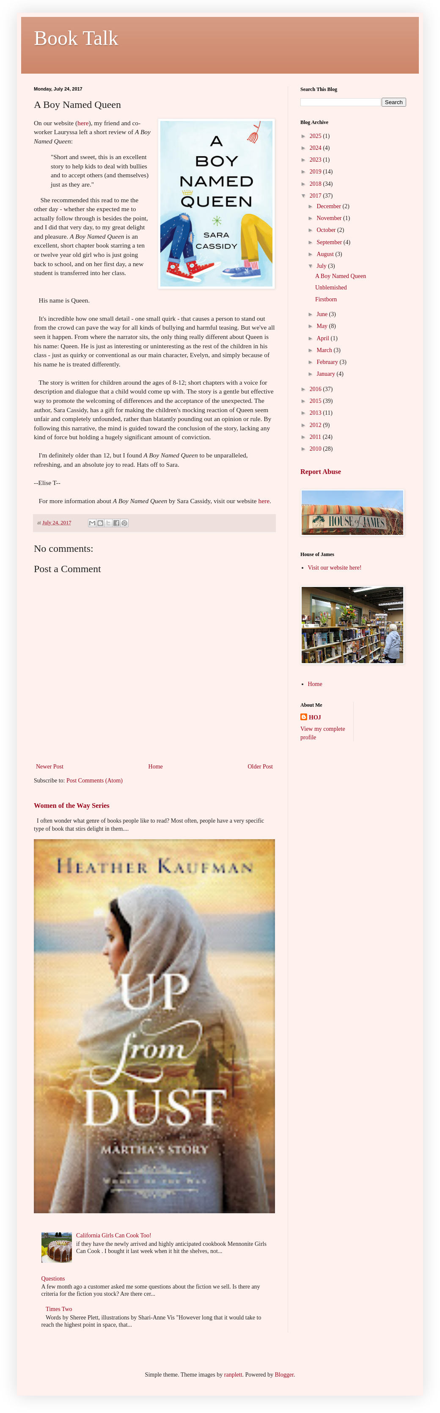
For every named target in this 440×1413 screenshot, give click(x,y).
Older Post (260, 766)
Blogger (284, 1375)
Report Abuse (320, 472)
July (322, 266)
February (327, 362)
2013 (316, 413)
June (322, 314)
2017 (316, 196)
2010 (316, 449)
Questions (53, 1278)
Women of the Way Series (72, 806)
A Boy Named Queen (340, 276)
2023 (316, 160)
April (323, 338)
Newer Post (49, 766)
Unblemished (331, 287)
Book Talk (76, 38)
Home (155, 766)
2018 (316, 184)
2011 (316, 437)
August (325, 254)
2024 (316, 148)
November (329, 218)
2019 (316, 171)
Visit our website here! (335, 568)
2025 (316, 136)
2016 (316, 389)
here (82, 123)
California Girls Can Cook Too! (113, 1235)
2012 (316, 425)
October (326, 230)
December (329, 206)
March (324, 350)
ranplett (233, 1375)
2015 (316, 401)
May (322, 326)
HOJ (315, 717)
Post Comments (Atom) (94, 780)
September (329, 242)
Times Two (59, 1309)
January (326, 374)
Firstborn (326, 299)
